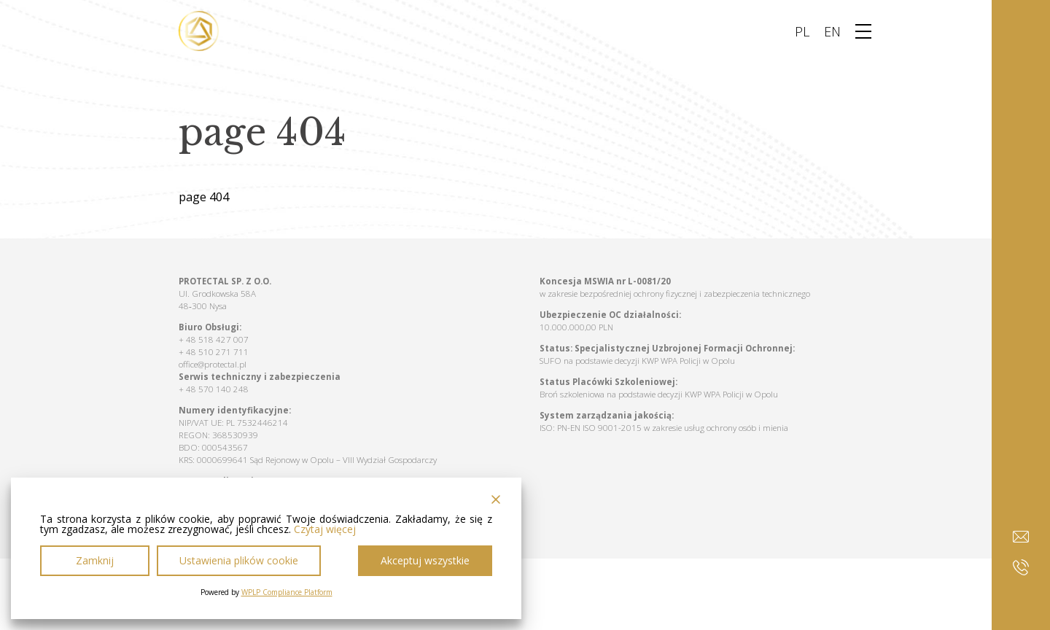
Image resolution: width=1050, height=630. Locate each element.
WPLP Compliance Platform (286, 592)
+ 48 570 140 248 (214, 389)
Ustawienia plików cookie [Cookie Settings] (238, 560)
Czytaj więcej (325, 529)
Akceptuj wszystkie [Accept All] (425, 560)
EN (832, 31)
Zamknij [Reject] (95, 560)
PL (802, 31)
